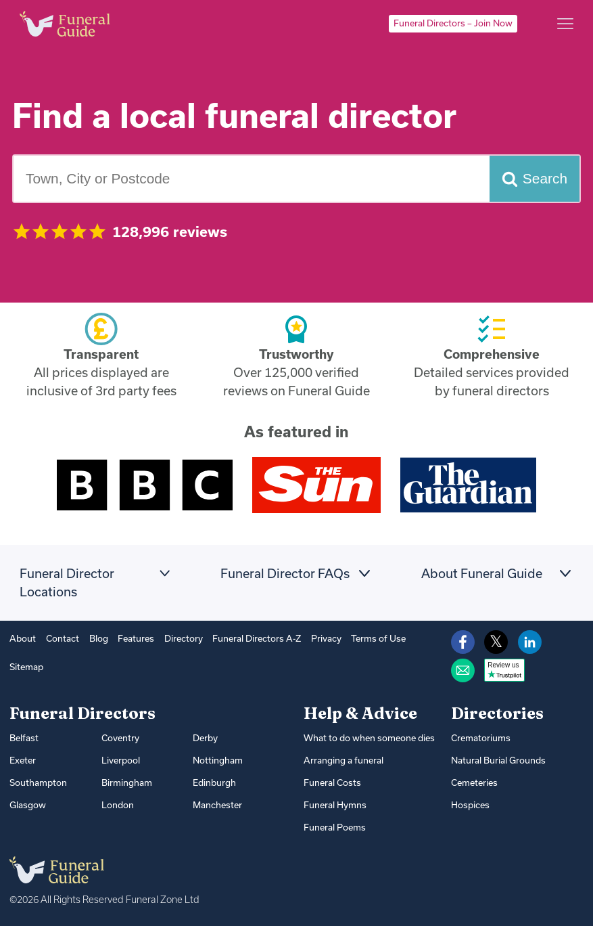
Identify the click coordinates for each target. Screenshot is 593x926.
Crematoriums (481, 737)
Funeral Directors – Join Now (453, 23)
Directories (497, 713)
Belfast (24, 737)
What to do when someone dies (369, 737)
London (117, 804)
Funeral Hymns (335, 804)
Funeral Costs (332, 782)
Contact (62, 638)
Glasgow (27, 804)
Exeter (22, 760)
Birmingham (126, 782)
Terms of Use (378, 638)
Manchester (217, 804)
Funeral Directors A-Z (256, 638)
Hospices (470, 804)
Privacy (326, 638)
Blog (98, 638)
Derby (205, 737)
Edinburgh (214, 782)
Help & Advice (360, 713)
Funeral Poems (335, 827)
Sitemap (26, 666)
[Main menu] (565, 23)
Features (136, 638)
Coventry (120, 737)
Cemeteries (474, 782)
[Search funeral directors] (534, 178)
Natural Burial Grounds (498, 760)
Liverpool (120, 760)
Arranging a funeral (343, 760)
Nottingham (218, 760)
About (22, 638)
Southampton (38, 782)
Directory (183, 638)
